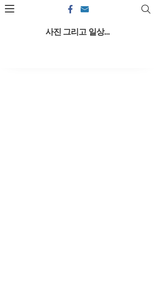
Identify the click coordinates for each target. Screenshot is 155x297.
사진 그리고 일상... (77, 31)
